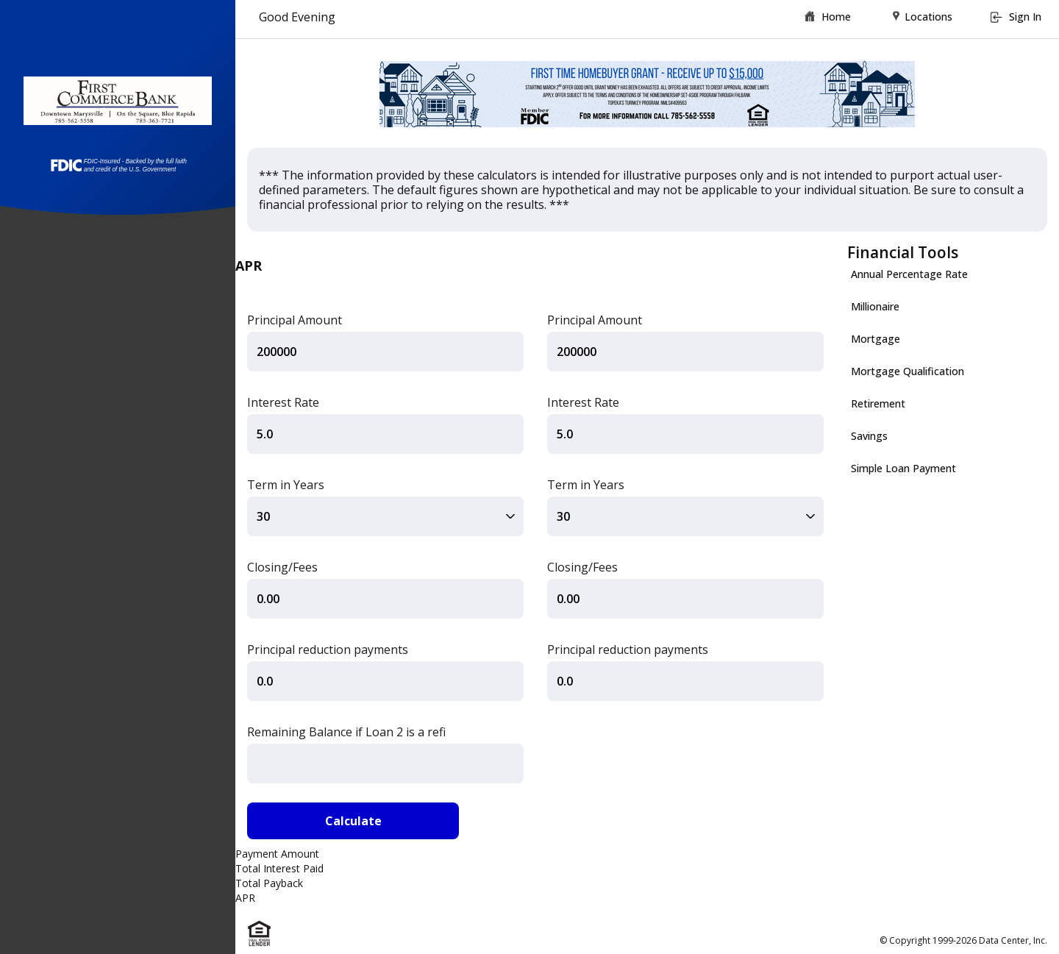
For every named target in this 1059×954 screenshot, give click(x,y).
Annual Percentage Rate (909, 274)
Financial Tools (902, 252)
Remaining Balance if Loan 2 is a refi (346, 732)
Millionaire (875, 306)
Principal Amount (294, 320)
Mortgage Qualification (907, 371)
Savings (869, 436)
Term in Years (285, 485)
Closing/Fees (282, 567)
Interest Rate (283, 402)
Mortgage (875, 339)
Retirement (878, 403)
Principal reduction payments (327, 649)
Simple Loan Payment (903, 468)
